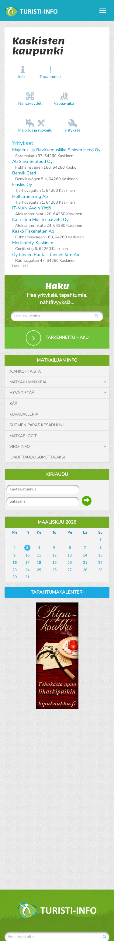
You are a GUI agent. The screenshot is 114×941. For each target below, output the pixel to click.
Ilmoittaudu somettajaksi (37, 457)
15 (100, 555)
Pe (69, 532)
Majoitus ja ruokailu (35, 130)
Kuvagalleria (23, 414)
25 (39, 569)
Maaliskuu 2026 (57, 522)
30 (14, 576)
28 (85, 569)
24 (27, 569)
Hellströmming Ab (30, 196)
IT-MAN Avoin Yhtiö (31, 208)
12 (54, 555)
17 (27, 562)
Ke (39, 532)
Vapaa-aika (64, 103)
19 (54, 562)
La (85, 532)
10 (27, 555)
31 (27, 576)
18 (39, 562)
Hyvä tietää (21, 393)
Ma (14, 532)
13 (69, 555)
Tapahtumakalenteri (57, 592)
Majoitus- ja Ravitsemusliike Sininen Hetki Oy (56, 150)
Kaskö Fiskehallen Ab (33, 231)
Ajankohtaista (25, 371)
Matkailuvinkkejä (28, 382)
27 (69, 569)
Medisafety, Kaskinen (32, 243)
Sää (13, 404)
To (54, 532)
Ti (27, 532)
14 (85, 555)
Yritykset (72, 130)
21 (85, 562)
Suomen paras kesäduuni (36, 425)
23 (14, 569)
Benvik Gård (24, 173)
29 (100, 569)
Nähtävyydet (30, 103)
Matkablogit (23, 436)
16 (14, 562)
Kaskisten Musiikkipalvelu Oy (40, 220)
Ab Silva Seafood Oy (32, 161)
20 (69, 562)
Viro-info (19, 446)
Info (21, 76)
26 (54, 569)
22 (100, 562)
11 (39, 555)
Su (100, 532)
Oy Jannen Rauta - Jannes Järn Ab (45, 255)
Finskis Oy (22, 185)
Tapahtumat (50, 76)
